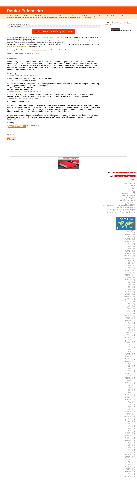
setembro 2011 (130, 353)
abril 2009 (131, 303)
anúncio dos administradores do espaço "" (42, 37)
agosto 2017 (131, 464)
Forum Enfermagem (38, 50)
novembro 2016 (129, 454)
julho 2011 (131, 349)
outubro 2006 (130, 252)
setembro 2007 (130, 271)
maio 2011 (131, 346)
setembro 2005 (130, 238)
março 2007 (131, 260)
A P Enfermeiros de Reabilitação (124, 207)
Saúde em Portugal (128, 195)
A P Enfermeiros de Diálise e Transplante (121, 212)
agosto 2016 (131, 449)
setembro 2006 (130, 250)
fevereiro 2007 (130, 258)
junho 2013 (131, 389)
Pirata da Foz (21, 92)
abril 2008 (131, 283)
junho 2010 (131, 327)
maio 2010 (131, 325)
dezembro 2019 (129, 476)
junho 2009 (131, 307)
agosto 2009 (131, 310)
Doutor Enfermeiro (25, 10)
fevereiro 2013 (130, 382)
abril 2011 (131, 344)
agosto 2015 (131, 430)
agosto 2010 (131, 331)
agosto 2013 (131, 392)
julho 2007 (131, 267)
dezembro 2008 (129, 296)
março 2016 (131, 442)
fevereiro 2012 (130, 361)
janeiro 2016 (131, 439)
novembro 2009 (129, 315)
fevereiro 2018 (130, 471)
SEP (133, 188)
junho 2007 (131, 265)
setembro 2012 (130, 373)
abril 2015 (131, 423)
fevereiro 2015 (130, 420)
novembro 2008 (129, 295)
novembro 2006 (129, 253)
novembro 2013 (129, 398)
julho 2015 (131, 428)
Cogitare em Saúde (128, 199)
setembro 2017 (130, 466)
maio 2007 (131, 264)
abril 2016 (131, 444)
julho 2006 (131, 248)
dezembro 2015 (129, 437)
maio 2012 (131, 367)
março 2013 (131, 384)
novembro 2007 (129, 274)
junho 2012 (131, 368)
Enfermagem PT (129, 197)
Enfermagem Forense (127, 200)
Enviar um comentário (17, 127)
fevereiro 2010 (130, 320)
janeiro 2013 (131, 380)
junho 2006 (131, 246)
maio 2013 (131, 387)
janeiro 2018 (131, 470)
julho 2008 (131, 288)
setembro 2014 (130, 411)
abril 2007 (131, 262)
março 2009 (131, 301)
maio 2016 (131, 446)
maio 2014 (131, 404)
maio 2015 (131, 425)
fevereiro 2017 (130, 458)
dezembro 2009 (129, 317)
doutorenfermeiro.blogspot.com (17, 46)
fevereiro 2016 (130, 440)
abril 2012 (131, 365)
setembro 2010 (130, 332)
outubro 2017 (130, 468)
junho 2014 (131, 406)
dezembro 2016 (129, 456)
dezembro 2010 (129, 337)
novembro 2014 (129, 415)
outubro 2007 (130, 272)
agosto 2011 (131, 351)
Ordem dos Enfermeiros (127, 187)
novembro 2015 (129, 435)
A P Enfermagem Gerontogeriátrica (123, 211)
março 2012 (131, 363)
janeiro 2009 (131, 298)
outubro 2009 (130, 313)
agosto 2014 (131, 410)
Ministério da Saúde (128, 194)
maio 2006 (131, 245)
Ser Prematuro (130, 204)
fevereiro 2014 (130, 399)
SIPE (133, 190)
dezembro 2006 (129, 255)
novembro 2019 (129, 475)
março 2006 (131, 243)
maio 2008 (131, 284)
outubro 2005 (130, 240)
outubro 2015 (130, 434)
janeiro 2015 (131, 418)
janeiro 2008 (131, 277)
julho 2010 (131, 329)
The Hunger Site (129, 183)
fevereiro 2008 (130, 279)
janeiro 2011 (131, 339)
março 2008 (131, 281)
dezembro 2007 (129, 276)
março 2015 (131, 422)
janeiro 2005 (131, 233)
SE (134, 192)
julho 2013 (131, 391)
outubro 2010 (130, 334)
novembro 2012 (129, 377)
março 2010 (131, 322)
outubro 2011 (130, 355)
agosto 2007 (131, 269)
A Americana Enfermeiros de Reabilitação (121, 209)
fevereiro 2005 (130, 234)
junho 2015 (131, 427)
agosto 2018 (131, 473)
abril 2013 (131, 385)
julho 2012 (131, 370)
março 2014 (131, 401)
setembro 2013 (130, 394)
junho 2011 (131, 348)
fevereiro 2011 (130, 341)
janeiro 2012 (131, 360)
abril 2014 (131, 403)
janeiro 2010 (131, 319)
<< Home (11, 134)
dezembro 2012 (129, 379)
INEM (133, 185)
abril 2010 (131, 324)
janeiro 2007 (131, 257)
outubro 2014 (130, 413)
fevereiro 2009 (130, 300)
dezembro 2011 (129, 358)
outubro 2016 (130, 452)
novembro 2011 (129, 356)
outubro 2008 (130, 293)
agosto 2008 (131, 289)
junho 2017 (131, 461)
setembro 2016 (130, 451)
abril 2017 (131, 459)
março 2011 (131, 343)
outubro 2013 (130, 396)
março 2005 (131, 236)
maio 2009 (131, 305)
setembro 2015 (130, 432)
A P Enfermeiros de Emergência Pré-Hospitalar (119, 206)
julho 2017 (131, 463)
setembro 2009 (130, 312)
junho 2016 (131, 447)
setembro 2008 (130, 291)
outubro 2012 (130, 375)
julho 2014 (131, 408)
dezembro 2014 (129, 416)
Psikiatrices (131, 202)
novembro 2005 (129, 241)
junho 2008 (131, 286)
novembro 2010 (129, 336)
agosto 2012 (131, 372)
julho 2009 (131, 308)
